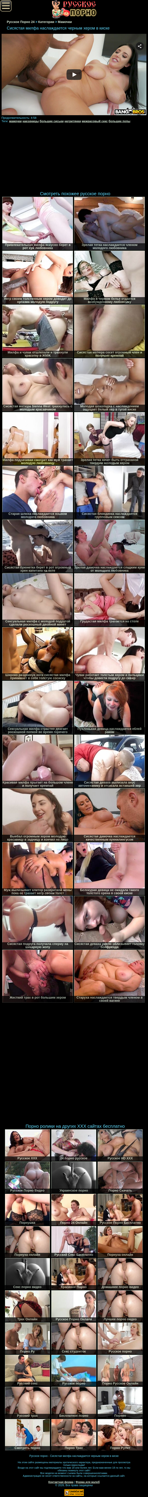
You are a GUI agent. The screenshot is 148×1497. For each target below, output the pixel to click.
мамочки (15, 121)
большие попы (119, 121)
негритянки (72, 121)
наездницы (31, 121)
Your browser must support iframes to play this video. (74, 75)
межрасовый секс (95, 121)
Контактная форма (60, 1482)
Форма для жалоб (88, 1482)
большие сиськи (52, 121)
